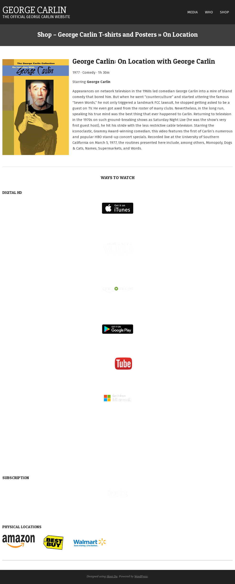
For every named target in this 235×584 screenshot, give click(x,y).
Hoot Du (112, 576)
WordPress (141, 576)
